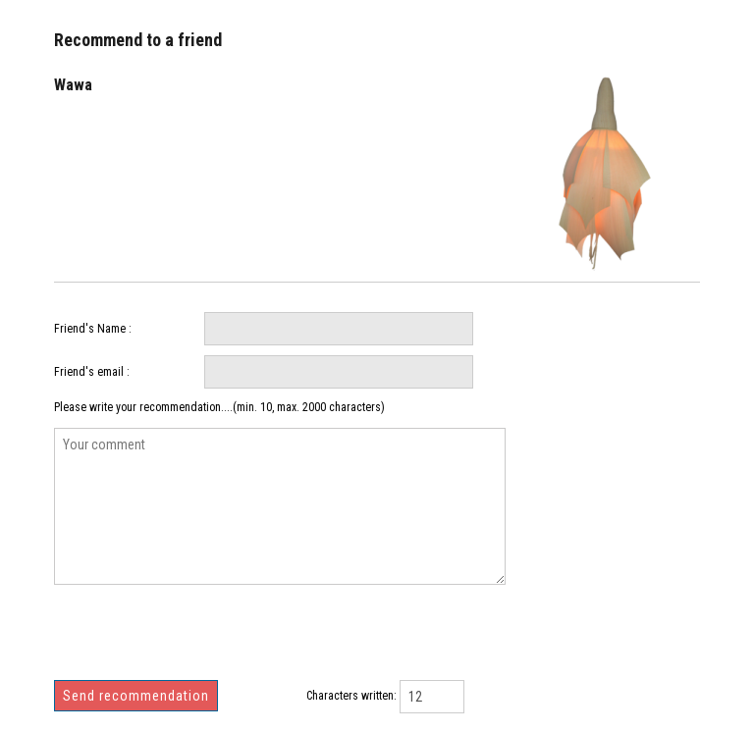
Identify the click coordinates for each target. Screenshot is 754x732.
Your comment (280, 506)
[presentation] (203, 639)
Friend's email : (92, 372)
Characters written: (351, 696)
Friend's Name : (93, 329)
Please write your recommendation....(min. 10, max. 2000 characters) (219, 407)
